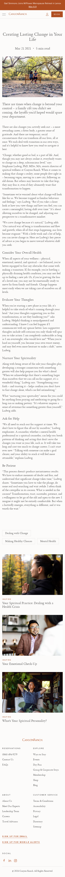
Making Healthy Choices (18, 541)
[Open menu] (4, 14)
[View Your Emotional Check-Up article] (32, 635)
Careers (6, 816)
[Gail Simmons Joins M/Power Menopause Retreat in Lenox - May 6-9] (32, 6)
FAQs (5, 765)
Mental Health (48, 541)
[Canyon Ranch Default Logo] (18, 14)
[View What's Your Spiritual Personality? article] (32, 692)
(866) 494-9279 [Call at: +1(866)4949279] (9, 754)
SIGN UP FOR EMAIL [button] (15, 836)
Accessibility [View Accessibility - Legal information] (39, 806)
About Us (7, 801)
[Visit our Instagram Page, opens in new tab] (15, 860)
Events (36, 759)
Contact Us (7, 759)
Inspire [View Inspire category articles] (6, 599)
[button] (47, 14)
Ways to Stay (39, 754)
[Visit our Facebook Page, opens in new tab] (4, 860)
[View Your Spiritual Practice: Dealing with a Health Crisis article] (32, 574)
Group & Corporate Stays (46, 770)
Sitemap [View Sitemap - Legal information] (37, 826)
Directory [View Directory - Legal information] (38, 821)
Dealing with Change (16, 533)
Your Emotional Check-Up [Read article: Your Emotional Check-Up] (19, 664)
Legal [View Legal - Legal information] (35, 816)
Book (57, 14)
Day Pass (37, 765)
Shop (35, 780)
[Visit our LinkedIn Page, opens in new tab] (9, 860)
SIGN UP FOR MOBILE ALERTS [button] (21, 842)
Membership (39, 775)
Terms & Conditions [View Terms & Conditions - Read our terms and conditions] (43, 801)
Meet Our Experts (11, 806)
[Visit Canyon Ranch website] (32, 740)
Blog (35, 785)
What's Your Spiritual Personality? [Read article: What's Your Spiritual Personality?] (24, 720)
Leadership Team (10, 811)
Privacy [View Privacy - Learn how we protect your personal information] (37, 811)
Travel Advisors (10, 821)
